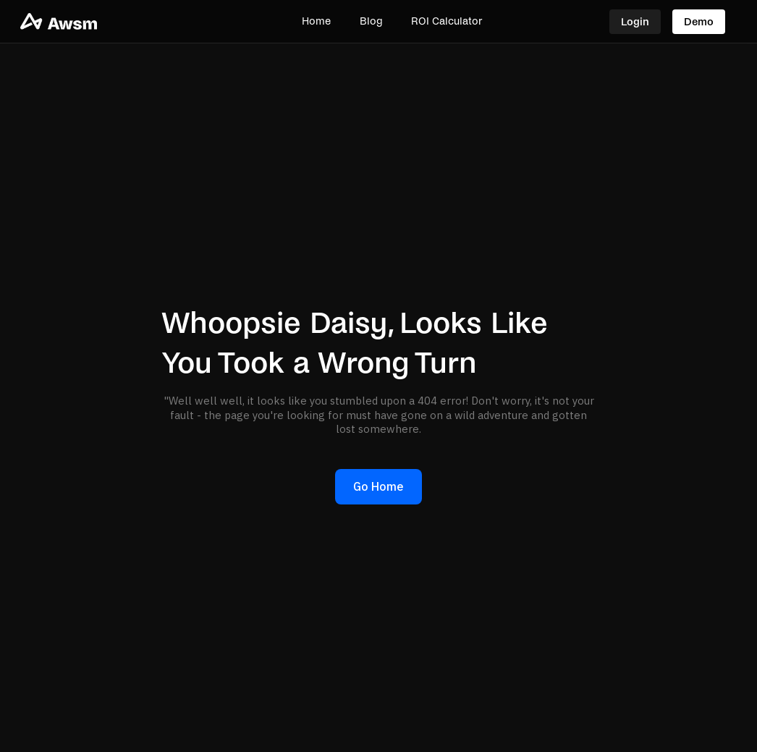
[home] (97, 21)
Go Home (378, 486)
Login (635, 22)
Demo (699, 22)
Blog (371, 21)
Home (316, 21)
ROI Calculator (446, 21)
